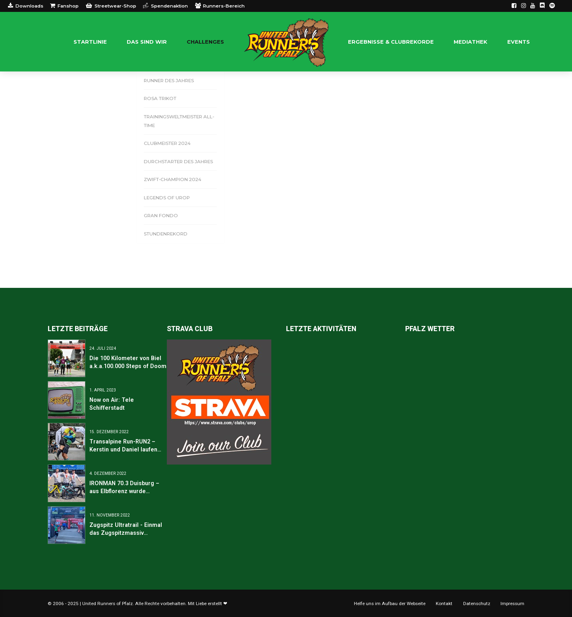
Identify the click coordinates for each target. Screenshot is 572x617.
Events (518, 42)
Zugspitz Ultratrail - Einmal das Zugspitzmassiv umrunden (125, 533)
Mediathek (470, 42)
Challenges (205, 42)
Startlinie (90, 42)
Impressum (512, 603)
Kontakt (444, 603)
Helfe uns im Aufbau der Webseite (389, 603)
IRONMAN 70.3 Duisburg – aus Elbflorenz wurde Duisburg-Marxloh (124, 491)
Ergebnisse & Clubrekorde (391, 42)
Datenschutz (476, 603)
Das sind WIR (147, 42)
